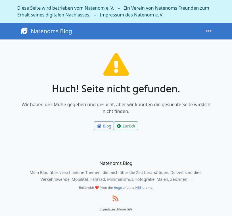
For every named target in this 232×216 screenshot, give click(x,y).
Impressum (107, 209)
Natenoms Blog (46, 31)
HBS (138, 187)
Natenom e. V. (99, 8)
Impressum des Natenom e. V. (131, 15)
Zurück (125, 126)
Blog (104, 126)
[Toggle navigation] (208, 31)
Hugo (118, 187)
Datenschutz (124, 209)
